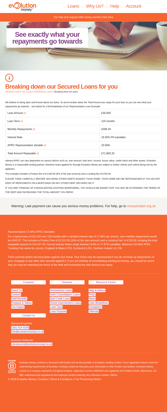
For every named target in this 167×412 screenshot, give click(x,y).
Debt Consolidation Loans (65, 294)
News (92, 298)
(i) (25, 113)
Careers (16, 294)
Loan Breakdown (98, 303)
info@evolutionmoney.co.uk (27, 331)
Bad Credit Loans (60, 298)
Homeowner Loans (43, 91)
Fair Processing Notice (88, 379)
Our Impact (17, 307)
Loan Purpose (58, 311)
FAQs (92, 294)
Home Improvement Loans (65, 303)
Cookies (43, 379)
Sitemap (94, 311)
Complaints (95, 307)
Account (133, 6)
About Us (16, 290)
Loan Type (56, 307)
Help (114, 6)
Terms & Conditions (61, 379)
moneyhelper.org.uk (141, 206)
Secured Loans (12, 91)
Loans (73, 6)
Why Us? (94, 6)
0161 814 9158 (20, 327)
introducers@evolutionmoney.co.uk (31, 344)
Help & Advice (97, 290)
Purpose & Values (21, 303)
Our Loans (27, 91)
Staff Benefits (19, 298)
